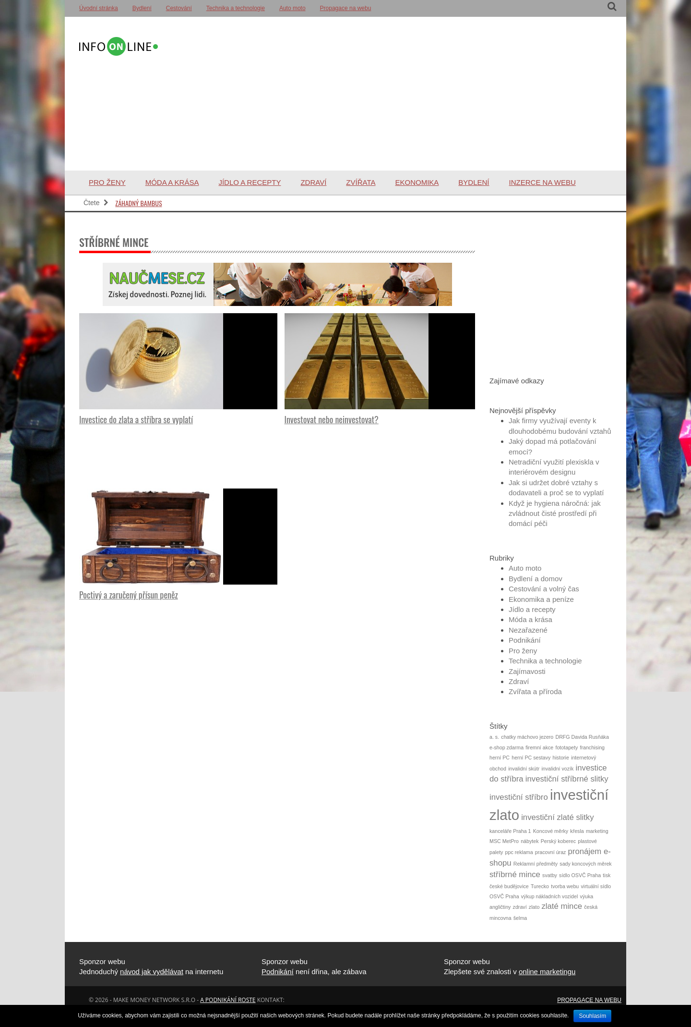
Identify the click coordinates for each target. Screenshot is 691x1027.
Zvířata (360, 182)
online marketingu (547, 971)
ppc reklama (519, 852)
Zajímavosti (527, 671)
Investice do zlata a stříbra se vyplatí (136, 419)
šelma (520, 918)
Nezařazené (528, 630)
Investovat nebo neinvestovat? (332, 419)
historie (561, 757)
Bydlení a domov (535, 579)
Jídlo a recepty (249, 182)
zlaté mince (562, 906)
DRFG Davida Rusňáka (581, 737)
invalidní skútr (523, 768)
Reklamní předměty (535, 864)
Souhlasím (592, 1016)
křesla (577, 831)
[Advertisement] (385, 93)
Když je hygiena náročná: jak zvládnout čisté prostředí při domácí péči (555, 513)
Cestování (179, 8)
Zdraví (313, 182)
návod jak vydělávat (151, 971)
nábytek (529, 841)
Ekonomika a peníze (541, 599)
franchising (592, 747)
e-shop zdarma (506, 747)
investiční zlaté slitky (557, 817)
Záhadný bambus (138, 203)
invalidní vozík (557, 768)
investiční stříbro (518, 797)
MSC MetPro (504, 841)
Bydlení (142, 8)
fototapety (566, 747)
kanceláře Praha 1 (510, 831)
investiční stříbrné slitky (566, 778)
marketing (597, 831)
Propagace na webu (345, 8)
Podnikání (525, 640)
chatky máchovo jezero (527, 737)
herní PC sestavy (531, 757)
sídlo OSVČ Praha (580, 875)
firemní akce (539, 747)
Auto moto (292, 8)
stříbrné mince (514, 874)
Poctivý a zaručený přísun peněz (128, 594)
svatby (549, 875)
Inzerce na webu (542, 182)
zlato (534, 907)
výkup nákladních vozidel (549, 896)
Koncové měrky (550, 831)
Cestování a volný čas (544, 589)
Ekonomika (417, 182)
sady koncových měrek (585, 864)
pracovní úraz (550, 852)
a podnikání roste (227, 1000)
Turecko (540, 886)
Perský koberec (558, 841)
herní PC (499, 757)
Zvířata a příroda (535, 691)
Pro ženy (107, 182)
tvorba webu (565, 886)
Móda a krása (172, 182)
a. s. (494, 737)
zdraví (520, 907)
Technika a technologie (235, 8)
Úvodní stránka (98, 8)
